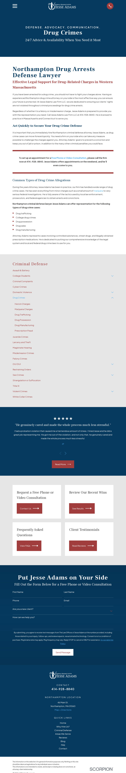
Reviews (63, 737)
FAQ (63, 745)
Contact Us (29, 508)
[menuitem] (63, 270)
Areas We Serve (63, 734)
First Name (18, 592)
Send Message (63, 652)
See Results (82, 508)
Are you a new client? (23, 609)
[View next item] (65, 453)
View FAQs (29, 546)
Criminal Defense (63, 730)
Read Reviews (83, 546)
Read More (63, 464)
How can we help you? (24, 617)
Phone (16, 600)
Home (63, 722)
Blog (63, 741)
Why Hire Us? (63, 726)
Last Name (69, 592)
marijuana (98, 190)
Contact (63, 748)
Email (66, 600)
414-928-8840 (63, 689)
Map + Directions (63, 709)
